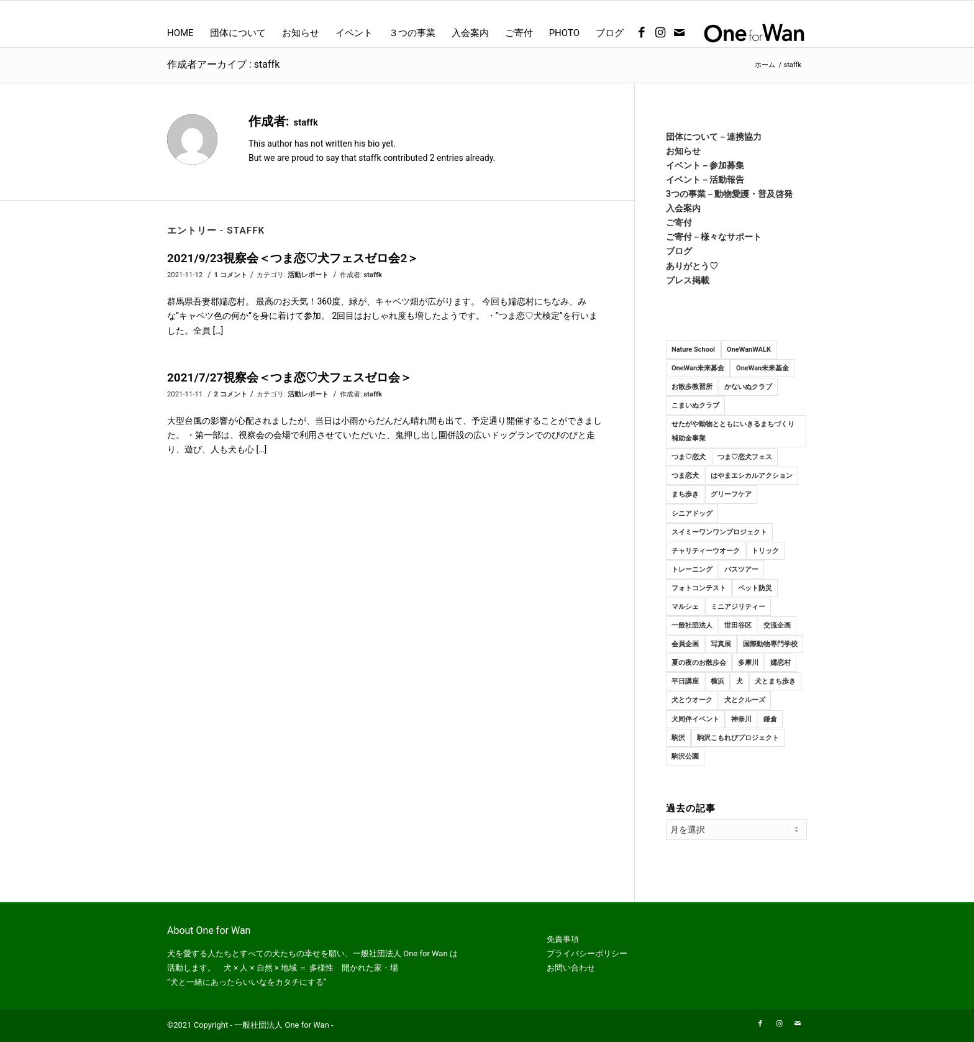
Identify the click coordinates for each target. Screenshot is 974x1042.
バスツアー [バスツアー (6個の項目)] (741, 569)
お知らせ (683, 151)
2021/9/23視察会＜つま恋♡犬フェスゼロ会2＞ (293, 258)
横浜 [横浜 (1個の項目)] (717, 681)
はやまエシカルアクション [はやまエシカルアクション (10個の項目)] (752, 476)
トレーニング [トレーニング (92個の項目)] (691, 569)
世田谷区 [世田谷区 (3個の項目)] (738, 625)
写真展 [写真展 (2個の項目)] (721, 644)
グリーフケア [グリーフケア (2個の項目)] (731, 494)
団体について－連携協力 (714, 137)
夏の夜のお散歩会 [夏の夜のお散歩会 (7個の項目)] (698, 663)
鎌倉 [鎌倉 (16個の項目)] (770, 719)
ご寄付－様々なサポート (714, 237)
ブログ (679, 251)
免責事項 (563, 939)
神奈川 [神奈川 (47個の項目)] (741, 719)
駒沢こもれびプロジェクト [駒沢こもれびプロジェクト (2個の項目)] (738, 738)
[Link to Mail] (679, 33)
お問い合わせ (571, 967)
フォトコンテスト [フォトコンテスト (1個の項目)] (698, 588)
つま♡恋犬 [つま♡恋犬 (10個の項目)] (688, 457)
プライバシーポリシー (587, 953)
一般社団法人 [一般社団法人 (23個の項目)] (691, 625)
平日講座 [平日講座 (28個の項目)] (685, 681)
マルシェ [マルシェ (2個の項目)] (685, 607)
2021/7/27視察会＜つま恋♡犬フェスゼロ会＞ (289, 377)
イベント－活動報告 (705, 180)
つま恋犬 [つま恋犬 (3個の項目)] (685, 476)
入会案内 (683, 208)
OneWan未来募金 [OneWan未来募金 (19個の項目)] (697, 368)
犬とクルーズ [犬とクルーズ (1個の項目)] (744, 700)
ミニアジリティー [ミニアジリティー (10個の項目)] (738, 607)
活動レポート (308, 274)
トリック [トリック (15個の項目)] (765, 551)
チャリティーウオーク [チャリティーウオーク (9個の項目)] (705, 551)
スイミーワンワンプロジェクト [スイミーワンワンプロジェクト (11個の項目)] (719, 532)
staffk (372, 274)
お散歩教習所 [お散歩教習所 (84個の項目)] (691, 387)
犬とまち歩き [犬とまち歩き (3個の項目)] (775, 681)
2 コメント (230, 394)
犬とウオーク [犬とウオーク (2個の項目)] (691, 700)
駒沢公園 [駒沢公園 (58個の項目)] (685, 756)
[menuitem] (180, 33)
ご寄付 (679, 222)
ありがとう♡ (692, 266)
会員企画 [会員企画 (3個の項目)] (685, 644)
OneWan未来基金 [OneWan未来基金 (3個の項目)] (762, 368)
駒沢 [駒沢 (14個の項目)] (678, 738)
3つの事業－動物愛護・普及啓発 (729, 194)
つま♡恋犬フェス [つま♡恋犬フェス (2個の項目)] (744, 457)
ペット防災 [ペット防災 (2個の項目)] (755, 588)
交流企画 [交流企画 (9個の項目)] (777, 625)
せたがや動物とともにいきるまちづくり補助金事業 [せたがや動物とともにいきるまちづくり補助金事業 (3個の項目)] (732, 431)
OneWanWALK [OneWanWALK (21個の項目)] (749, 349)
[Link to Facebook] (641, 33)
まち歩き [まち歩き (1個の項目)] (685, 494)
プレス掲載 (687, 280)
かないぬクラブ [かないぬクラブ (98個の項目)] (748, 387)
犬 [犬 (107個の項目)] (739, 681)
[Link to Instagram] (660, 33)
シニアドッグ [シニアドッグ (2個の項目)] (691, 514)
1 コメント (230, 274)
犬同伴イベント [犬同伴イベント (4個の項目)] (695, 719)
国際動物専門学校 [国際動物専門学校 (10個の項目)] (770, 644)
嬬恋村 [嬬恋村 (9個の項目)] (780, 663)
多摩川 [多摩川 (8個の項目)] (748, 663)
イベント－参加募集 (705, 165)
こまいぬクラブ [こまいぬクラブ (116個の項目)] (695, 405)
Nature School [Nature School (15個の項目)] (693, 349)
